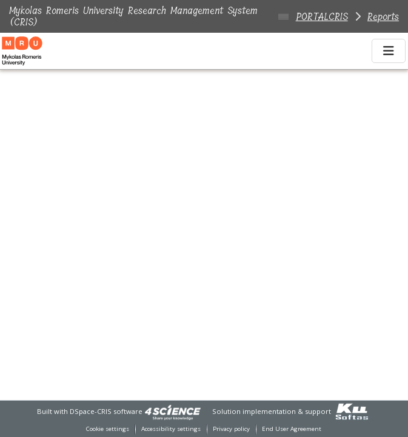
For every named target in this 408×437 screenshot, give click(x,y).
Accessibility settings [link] (171, 429)
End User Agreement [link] (291, 429)
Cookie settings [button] (107, 429)
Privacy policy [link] (231, 429)
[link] (173, 411)
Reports (383, 16)
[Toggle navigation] (389, 51)
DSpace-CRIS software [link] (106, 411)
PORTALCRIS (322, 16)
